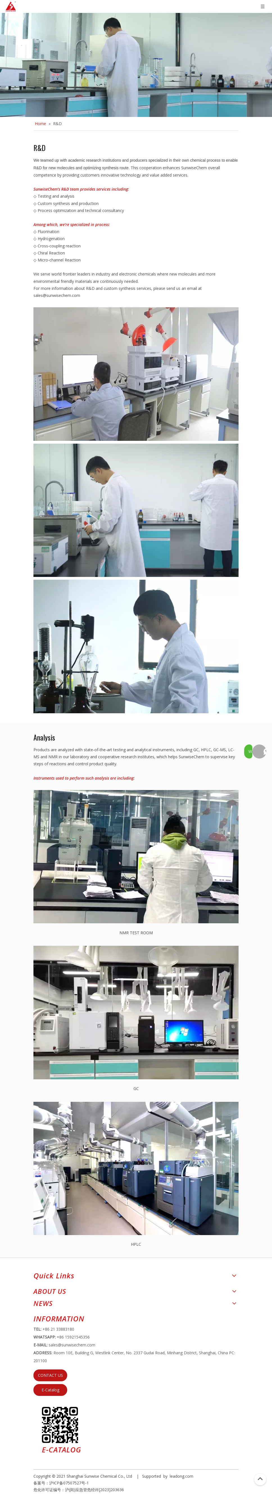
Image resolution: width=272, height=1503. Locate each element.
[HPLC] (136, 1168)
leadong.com (181, 1476)
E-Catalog (50, 1390)
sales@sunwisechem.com (56, 295)
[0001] (136, 510)
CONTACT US (50, 1375)
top (260, 1478)
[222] (136, 374)
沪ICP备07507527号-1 (69, 1483)
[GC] (136, 1012)
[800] (136, 646)
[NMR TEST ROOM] (136, 857)
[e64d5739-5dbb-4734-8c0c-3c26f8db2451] (60, 1425)
